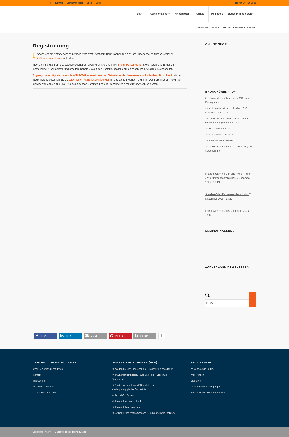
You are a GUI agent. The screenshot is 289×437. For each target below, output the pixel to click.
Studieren (196, 380)
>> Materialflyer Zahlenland (219, 134)
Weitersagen (197, 374)
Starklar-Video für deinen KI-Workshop (227, 194)
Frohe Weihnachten (216, 210)
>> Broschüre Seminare (217, 128)
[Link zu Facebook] (34, 3)
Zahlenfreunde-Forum (49, 58)
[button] (45, 336)
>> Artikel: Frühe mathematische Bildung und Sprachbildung (229, 148)
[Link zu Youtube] (39, 3)
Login (98, 3)
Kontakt (59, 3)
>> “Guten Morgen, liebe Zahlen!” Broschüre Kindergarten (228, 100)
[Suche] (230, 303)
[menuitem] (59, 3)
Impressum (39, 380)
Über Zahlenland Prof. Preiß (48, 369)
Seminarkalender (75, 3)
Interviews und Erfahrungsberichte (209, 392)
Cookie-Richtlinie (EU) (45, 392)
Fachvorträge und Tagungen (205, 386)
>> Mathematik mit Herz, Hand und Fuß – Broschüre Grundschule (227, 110)
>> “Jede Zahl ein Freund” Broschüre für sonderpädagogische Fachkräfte (226, 120)
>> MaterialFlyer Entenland (219, 140)
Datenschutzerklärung (44, 386)
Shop (89, 3)
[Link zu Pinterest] (50, 3)
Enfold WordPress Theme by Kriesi (71, 432)
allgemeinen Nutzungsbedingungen (89, 79)
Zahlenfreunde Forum (202, 369)
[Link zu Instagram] (45, 3)
